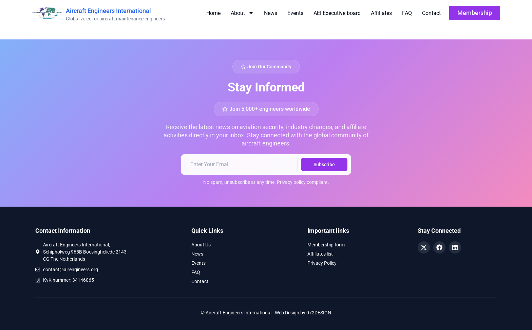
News (270, 13)
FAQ (407, 13)
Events (295, 13)
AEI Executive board (337, 13)
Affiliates (381, 13)
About (242, 13)
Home (213, 13)
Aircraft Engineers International (108, 10)
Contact (431, 13)
